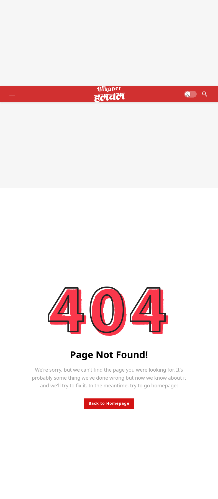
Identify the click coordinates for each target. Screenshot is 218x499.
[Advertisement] (109, 43)
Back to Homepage (109, 403)
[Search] (205, 94)
